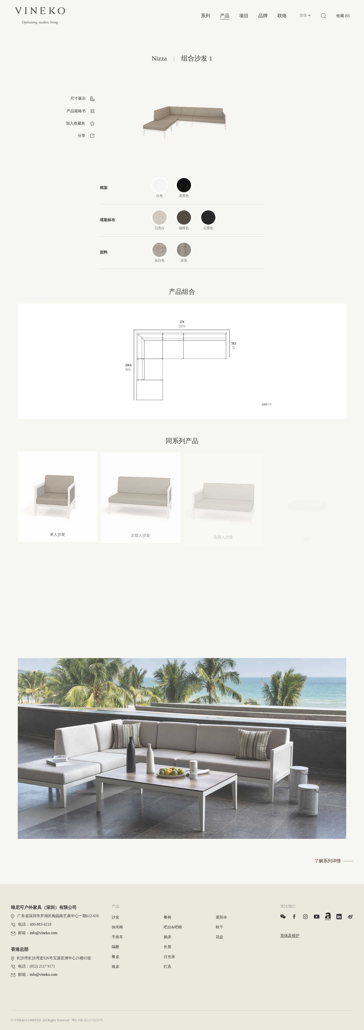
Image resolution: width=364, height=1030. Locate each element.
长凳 (167, 947)
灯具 (167, 967)
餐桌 (115, 957)
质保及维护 (289, 936)
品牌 (263, 15)
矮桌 (115, 967)
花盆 (219, 937)
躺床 (167, 937)
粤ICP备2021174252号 (87, 1020)
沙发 (115, 917)
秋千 (219, 927)
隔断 (115, 947)
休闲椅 (117, 927)
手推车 (117, 937)
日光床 (169, 957)
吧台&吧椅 (173, 927)
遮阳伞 (221, 917)
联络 (282, 15)
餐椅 (167, 917)
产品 (224, 15)
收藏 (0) (342, 16)
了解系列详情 (327, 861)
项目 (244, 15)
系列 (205, 15)
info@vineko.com (43, 933)
